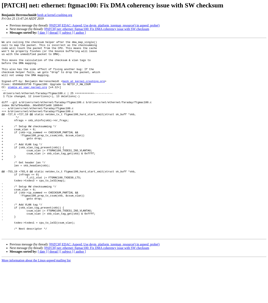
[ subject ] (66, 32)
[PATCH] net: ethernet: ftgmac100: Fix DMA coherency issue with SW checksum (96, 29)
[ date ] (42, 32)
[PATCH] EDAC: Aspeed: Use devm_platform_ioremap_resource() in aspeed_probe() (104, 25)
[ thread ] (53, 32)
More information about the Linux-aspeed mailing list (36, 299)
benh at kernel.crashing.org (54, 15)
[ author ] (80, 32)
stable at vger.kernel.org (27, 97)
